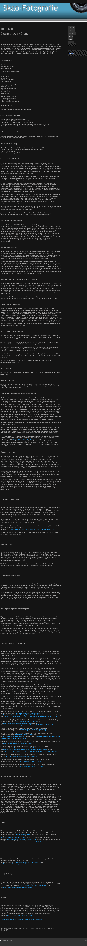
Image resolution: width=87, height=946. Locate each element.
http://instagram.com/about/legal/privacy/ (33, 730)
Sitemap (10, 940)
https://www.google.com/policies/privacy (13, 837)
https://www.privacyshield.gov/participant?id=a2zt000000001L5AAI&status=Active (30, 725)
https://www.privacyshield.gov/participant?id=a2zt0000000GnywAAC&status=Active (31, 716)
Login (86, 940)
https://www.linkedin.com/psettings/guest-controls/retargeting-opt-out (25, 750)
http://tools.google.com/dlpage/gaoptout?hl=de (21, 839)
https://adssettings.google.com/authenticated (17, 723)
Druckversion (4, 940)
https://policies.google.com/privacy (26, 721)
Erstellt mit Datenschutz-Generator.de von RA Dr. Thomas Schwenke (21, 919)
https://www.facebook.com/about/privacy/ (28, 713)
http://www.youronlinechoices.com (45, 715)
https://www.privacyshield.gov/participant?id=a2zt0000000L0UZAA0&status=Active (31, 751)
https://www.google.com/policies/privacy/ (28, 862)
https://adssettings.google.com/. (36, 841)
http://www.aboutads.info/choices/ (24, 439)
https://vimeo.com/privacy (23, 834)
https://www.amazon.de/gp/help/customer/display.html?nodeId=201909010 (33, 529)
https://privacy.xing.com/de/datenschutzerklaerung (22, 756)
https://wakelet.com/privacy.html (30, 761)
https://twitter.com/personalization (14, 736)
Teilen (72, 53)
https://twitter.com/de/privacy (24, 735)
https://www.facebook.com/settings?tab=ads (17, 715)
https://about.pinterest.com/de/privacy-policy (17, 743)
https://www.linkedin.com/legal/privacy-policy (28, 748)
